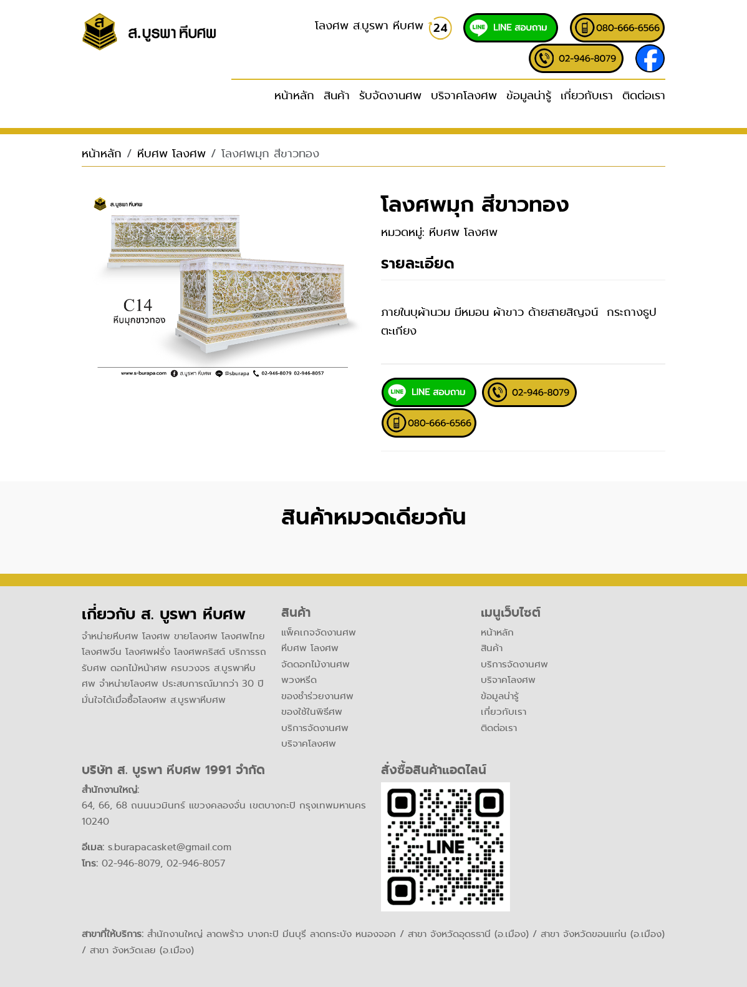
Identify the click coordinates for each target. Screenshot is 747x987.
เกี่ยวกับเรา (587, 95)
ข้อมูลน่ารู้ (528, 95)
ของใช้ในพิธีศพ (311, 712)
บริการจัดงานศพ (315, 728)
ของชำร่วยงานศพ (317, 696)
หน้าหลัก (294, 95)
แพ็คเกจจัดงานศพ (318, 632)
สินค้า (492, 648)
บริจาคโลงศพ (464, 95)
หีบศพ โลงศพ (171, 153)
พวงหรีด (299, 680)
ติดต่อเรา (643, 95)
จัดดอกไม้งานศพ (315, 664)
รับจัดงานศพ (390, 95)
